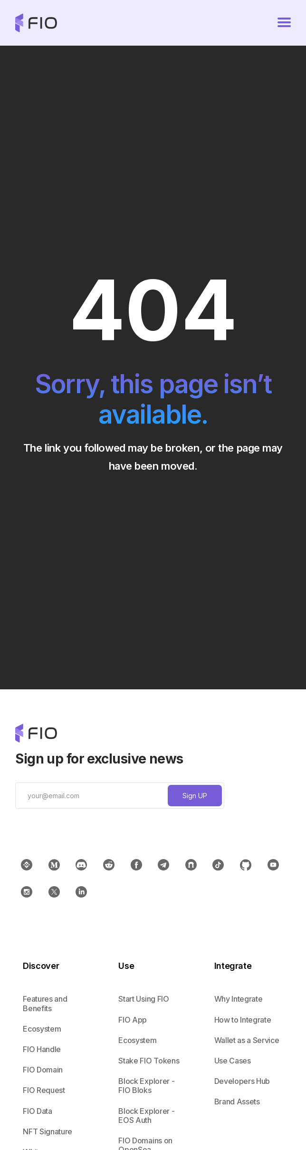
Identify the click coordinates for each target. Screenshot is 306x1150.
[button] (284, 23)
